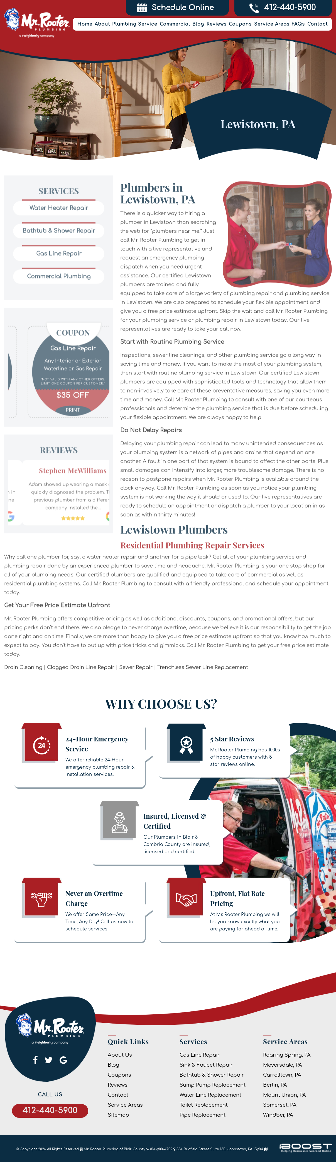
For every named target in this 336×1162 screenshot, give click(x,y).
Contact (317, 24)
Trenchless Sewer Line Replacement (202, 688)
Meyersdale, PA (282, 1065)
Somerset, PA (279, 1105)
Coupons (240, 24)
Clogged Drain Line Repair (80, 688)
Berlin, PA (275, 1085)
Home (84, 24)
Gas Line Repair (200, 1055)
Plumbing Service (134, 24)
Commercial (175, 24)
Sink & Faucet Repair (206, 1065)
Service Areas (272, 24)
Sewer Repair (136, 688)
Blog (198, 24)
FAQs (298, 24)
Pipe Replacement (202, 1115)
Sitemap (118, 1115)
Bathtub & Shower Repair (212, 1075)
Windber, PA (278, 1115)
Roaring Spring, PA (287, 1055)
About (102, 24)
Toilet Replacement (204, 1105)
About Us (120, 1055)
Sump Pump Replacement (213, 1085)
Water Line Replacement (210, 1095)
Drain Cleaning (23, 688)
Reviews (217, 24)
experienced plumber (105, 587)
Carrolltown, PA (282, 1075)
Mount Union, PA (284, 1095)
